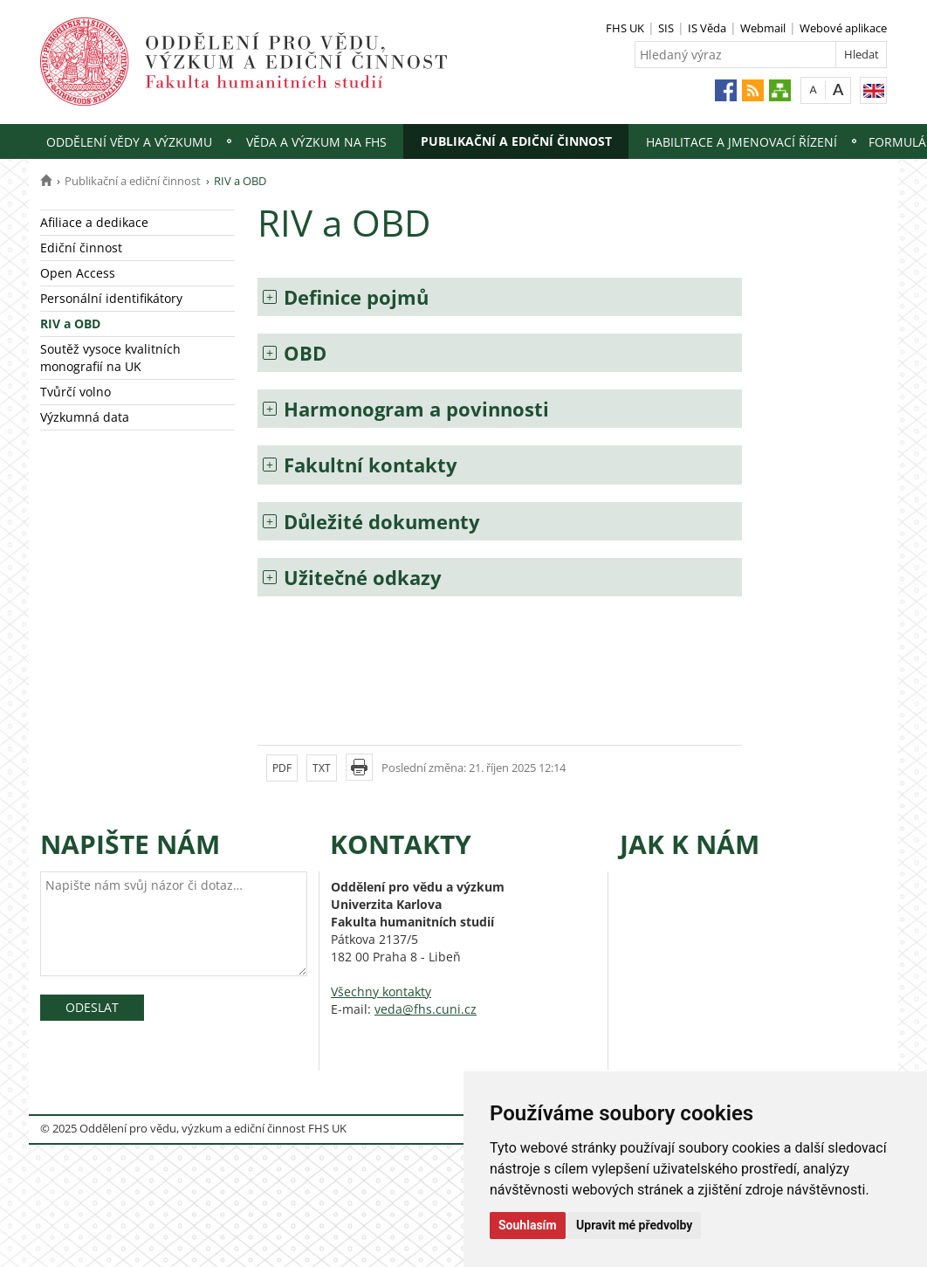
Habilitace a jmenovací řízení (741, 142)
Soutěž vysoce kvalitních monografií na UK (110, 358)
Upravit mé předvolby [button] (634, 1225)
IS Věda (707, 28)
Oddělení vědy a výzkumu (129, 142)
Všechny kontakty (381, 991)
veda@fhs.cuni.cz (425, 1009)
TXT (321, 768)
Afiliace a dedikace (94, 222)
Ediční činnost (81, 247)
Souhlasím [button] (527, 1225)
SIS (666, 28)
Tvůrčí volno (75, 391)
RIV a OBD (70, 323)
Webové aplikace (843, 28)
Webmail (763, 28)
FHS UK (625, 28)
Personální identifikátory (111, 298)
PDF (282, 768)
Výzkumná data (84, 417)
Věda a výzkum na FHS (316, 142)
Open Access (77, 273)
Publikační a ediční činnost (516, 141)
